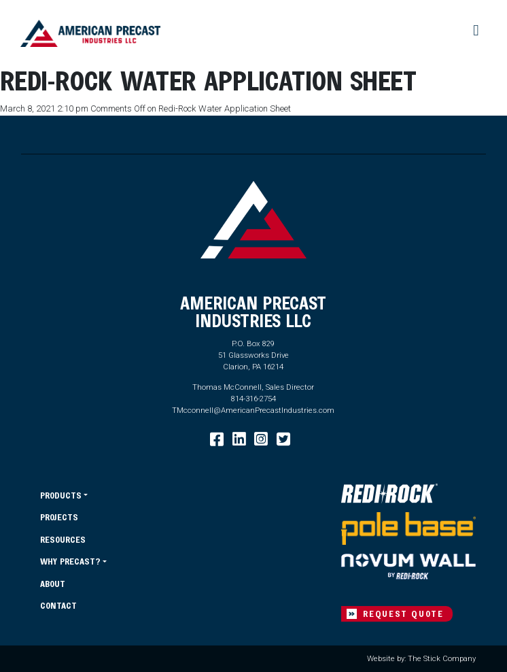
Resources (63, 539)
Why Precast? (70, 560)
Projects (59, 516)
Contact (58, 605)
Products (61, 494)
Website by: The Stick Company (421, 658)
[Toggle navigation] (476, 30)
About (52, 583)
